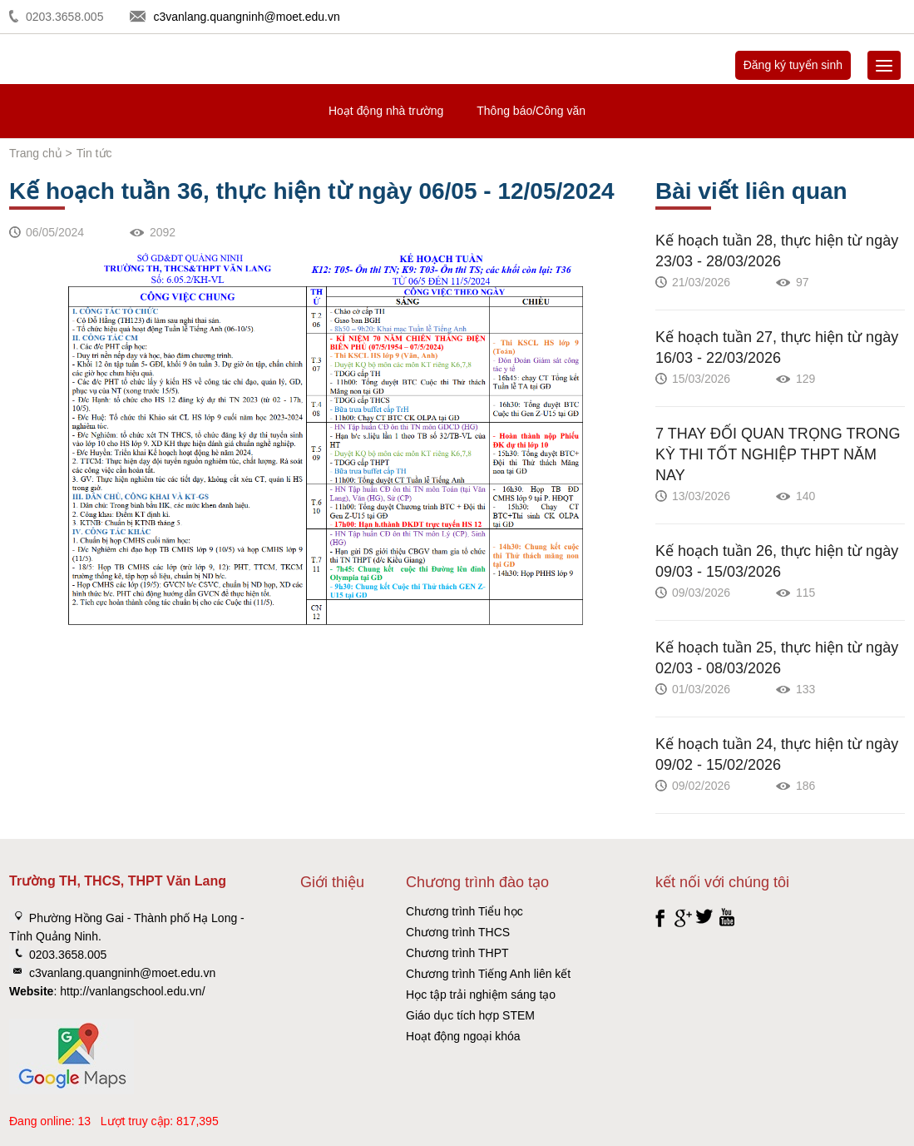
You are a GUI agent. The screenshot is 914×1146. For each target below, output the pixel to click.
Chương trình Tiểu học (464, 911)
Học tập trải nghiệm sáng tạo (481, 994)
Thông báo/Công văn (531, 110)
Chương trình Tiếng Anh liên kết (488, 973)
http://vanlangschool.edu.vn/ (132, 991)
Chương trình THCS (458, 932)
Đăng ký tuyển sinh (793, 65)
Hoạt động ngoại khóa (463, 1036)
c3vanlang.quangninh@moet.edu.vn (246, 16)
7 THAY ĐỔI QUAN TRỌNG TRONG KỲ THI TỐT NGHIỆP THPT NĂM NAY (777, 454)
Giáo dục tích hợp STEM (470, 1015)
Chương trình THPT (457, 953)
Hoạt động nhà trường (386, 110)
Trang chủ (35, 153)
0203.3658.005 (64, 16)
